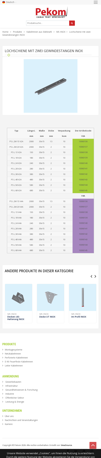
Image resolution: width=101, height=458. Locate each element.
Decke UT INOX (47, 316)
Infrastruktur (11, 385)
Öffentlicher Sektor (14, 397)
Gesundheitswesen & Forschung (21, 389)
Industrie (9, 393)
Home (5, 31)
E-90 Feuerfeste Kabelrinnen (19, 361)
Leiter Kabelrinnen (14, 365)
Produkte (18, 31)
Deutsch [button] (9, 2)
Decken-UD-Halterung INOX (15, 318)
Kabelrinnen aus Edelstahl (39, 31)
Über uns (9, 416)
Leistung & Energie (14, 401)
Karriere (9, 424)
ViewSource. (66, 445)
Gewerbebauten (13, 381)
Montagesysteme (13, 349)
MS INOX (60, 31)
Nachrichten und (21, 420)
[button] (74, 61)
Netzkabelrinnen (13, 353)
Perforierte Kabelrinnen (16, 357)
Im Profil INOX (78, 316)
